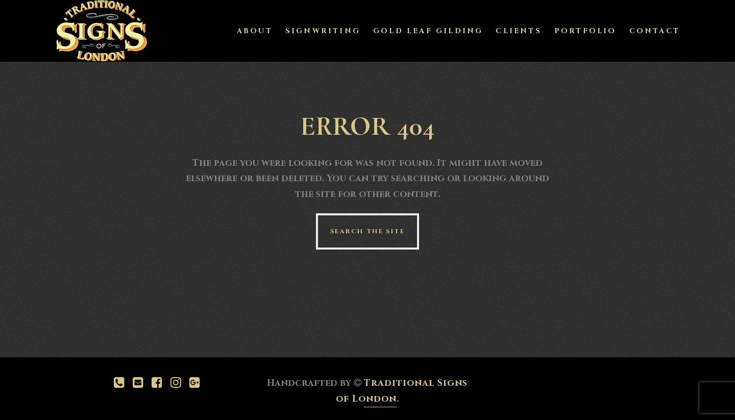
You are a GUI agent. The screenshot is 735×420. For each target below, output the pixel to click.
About (255, 31)
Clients (518, 31)
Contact (654, 31)
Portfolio (585, 31)
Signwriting (322, 31)
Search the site (367, 231)
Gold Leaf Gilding (428, 31)
